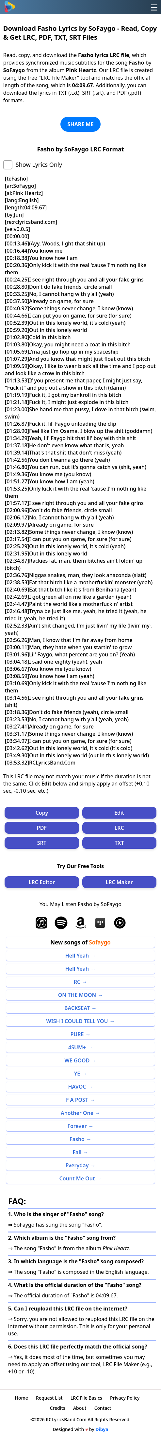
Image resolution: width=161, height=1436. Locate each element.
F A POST (77, 1099)
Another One (77, 1112)
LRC (119, 827)
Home (21, 1398)
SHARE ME (81, 124)
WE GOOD (77, 1060)
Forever (77, 1126)
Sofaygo (100, 942)
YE (77, 1073)
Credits (57, 1408)
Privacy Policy (124, 1398)
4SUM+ (77, 1047)
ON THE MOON (77, 995)
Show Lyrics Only (39, 164)
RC (77, 981)
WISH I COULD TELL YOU (77, 1021)
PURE (77, 1034)
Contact (102, 1408)
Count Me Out (77, 1178)
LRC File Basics (86, 1398)
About (80, 1408)
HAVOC (77, 1086)
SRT (41, 842)
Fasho (77, 1139)
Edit (119, 812)
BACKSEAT (77, 1008)
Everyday (77, 1165)
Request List (49, 1398)
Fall (76, 1152)
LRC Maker (119, 882)
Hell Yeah (77, 955)
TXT (119, 842)
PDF (42, 827)
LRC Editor (42, 882)
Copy (42, 812)
